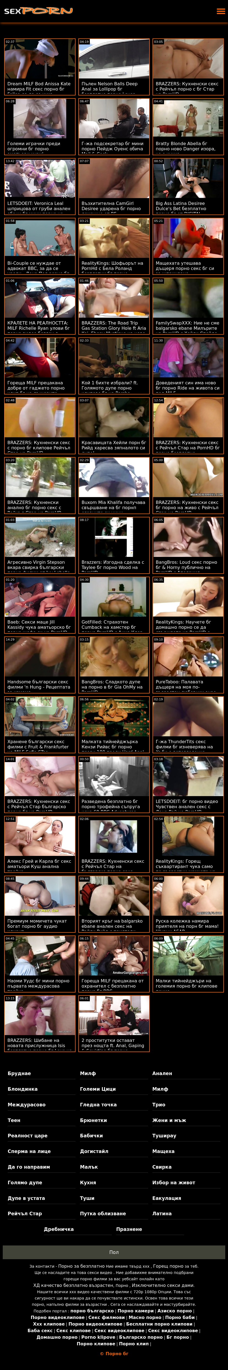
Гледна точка (98, 1104)
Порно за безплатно (81, 1266)
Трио (158, 1104)
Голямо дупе (25, 1182)
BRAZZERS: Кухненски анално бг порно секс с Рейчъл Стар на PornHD (34, 507)
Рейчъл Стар (25, 1213)
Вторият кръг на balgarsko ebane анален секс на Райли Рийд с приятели (112, 926)
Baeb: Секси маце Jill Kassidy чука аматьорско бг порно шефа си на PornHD (39, 627)
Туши (87, 1198)
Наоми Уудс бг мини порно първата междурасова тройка (38, 986)
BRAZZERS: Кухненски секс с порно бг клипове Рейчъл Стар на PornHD (38, 448)
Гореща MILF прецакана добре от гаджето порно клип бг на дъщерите (36, 388)
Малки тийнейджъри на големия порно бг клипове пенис (186, 986)
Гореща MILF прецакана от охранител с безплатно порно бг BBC (113, 986)
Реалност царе (28, 1135)
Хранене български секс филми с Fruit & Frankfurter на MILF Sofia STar (38, 747)
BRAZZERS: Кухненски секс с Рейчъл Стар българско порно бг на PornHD (38, 806)
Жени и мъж (169, 1120)
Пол (114, 1252)
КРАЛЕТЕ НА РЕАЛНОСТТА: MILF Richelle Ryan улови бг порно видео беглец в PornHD (38, 330)
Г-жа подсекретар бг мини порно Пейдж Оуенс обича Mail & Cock (113, 149)
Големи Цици (98, 1089)
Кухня (88, 1182)
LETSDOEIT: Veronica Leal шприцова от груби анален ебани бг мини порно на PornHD (38, 211)
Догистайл (94, 1151)
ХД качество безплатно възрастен (73, 1285)
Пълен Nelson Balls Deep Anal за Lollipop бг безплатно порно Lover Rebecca (110, 91)
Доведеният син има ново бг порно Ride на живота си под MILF (188, 388)
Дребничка (59, 1229)
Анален (162, 1073)
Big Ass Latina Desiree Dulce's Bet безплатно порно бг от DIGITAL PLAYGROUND (181, 211)
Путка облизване (103, 1213)
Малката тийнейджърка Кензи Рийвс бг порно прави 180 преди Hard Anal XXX (113, 749)
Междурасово (27, 1104)
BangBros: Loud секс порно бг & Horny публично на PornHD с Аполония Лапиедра (186, 570)
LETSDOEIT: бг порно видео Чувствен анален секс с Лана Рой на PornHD (187, 806)
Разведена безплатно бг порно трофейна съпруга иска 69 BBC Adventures (111, 806)
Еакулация (166, 1198)
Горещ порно (168, 1266)
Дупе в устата (26, 1198)
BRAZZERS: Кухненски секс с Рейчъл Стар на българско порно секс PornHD (113, 869)
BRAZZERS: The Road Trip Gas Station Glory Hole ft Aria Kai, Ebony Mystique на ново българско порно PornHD (114, 330)
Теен (14, 1120)
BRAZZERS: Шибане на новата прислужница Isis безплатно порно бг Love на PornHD (39, 1048)
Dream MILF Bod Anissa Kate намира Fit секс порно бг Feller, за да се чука (39, 89)
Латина (162, 1213)
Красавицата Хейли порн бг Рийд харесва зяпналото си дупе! (114, 448)
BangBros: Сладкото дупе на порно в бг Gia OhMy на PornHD (112, 687)
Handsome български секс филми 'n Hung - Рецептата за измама (38, 687)
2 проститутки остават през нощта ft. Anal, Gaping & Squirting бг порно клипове (113, 1048)
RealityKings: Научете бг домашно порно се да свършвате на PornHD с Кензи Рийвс (183, 629)
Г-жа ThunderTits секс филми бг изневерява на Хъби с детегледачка (184, 747)
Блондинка (23, 1089)
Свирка (162, 1167)
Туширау (164, 1135)
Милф (88, 1073)
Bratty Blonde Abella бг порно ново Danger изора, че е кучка (186, 149)
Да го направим (29, 1167)
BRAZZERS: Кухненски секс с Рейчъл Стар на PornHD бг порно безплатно (188, 448)
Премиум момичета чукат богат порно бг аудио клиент (37, 926)
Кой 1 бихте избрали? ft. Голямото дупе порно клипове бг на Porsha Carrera (110, 390)
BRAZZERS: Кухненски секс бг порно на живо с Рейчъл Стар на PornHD (187, 507)
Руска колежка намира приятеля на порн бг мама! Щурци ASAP (187, 926)
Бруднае (19, 1073)
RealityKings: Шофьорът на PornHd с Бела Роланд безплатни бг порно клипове (112, 271)
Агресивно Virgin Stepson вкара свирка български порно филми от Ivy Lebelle (38, 567)
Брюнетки (93, 1120)
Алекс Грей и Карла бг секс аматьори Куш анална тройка (39, 866)
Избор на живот (173, 1182)
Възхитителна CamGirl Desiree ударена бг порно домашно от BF (111, 208)
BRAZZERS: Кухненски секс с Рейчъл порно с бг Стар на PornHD (187, 89)
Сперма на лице (29, 1151)
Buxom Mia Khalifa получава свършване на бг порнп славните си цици (113, 507)
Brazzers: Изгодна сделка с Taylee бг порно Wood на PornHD (113, 567)
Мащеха (163, 1151)
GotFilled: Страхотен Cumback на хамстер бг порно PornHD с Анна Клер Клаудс (112, 629)
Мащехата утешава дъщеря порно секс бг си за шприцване (185, 268)
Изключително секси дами (162, 1285)
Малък (89, 1167)
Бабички (91, 1135)
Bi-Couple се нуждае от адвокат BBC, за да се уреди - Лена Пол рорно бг (38, 268)
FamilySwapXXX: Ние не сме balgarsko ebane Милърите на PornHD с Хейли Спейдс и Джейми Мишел (187, 330)
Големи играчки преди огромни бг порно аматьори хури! (33, 149)
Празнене (129, 1229)
